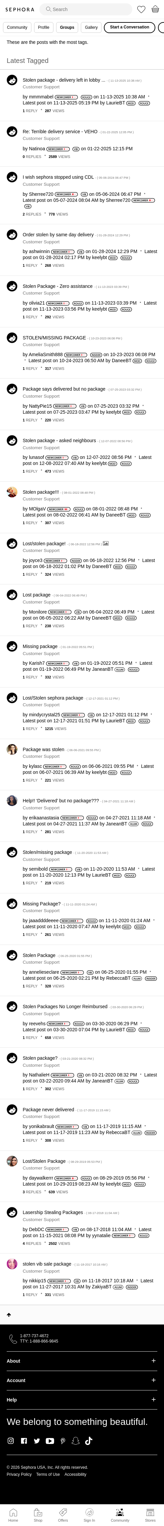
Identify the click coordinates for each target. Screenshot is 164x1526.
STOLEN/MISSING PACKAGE (72, 337)
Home (13, 1520)
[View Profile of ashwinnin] (39, 251)
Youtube (50, 1441)
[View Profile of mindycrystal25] (44, 714)
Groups (67, 27)
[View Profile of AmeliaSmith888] (46, 354)
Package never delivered (66, 1109)
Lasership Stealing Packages (71, 1212)
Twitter (37, 1441)
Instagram (11, 1441)
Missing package (58, 646)
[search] (85, 9)
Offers (63, 1520)
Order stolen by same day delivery (76, 234)
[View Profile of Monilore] (38, 612)
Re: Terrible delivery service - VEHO (78, 131)
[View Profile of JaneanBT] (103, 669)
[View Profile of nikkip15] (37, 1280)
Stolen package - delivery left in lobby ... (82, 80)
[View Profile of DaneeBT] (122, 360)
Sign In (89, 1515)
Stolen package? (58, 1058)
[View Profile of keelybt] (99, 257)
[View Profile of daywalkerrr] (41, 1178)
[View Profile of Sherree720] (41, 194)
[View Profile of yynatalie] (101, 1235)
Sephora (19, 9)
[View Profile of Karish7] (37, 663)
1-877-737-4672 (34, 1336)
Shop (38, 1520)
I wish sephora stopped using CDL (76, 177)
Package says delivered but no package (82, 389)
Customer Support (41, 86)
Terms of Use (48, 1474)
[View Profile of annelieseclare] (44, 972)
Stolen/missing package (65, 852)
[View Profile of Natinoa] (37, 148)
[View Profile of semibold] (38, 869)
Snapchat (75, 1441)
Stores (150, 1520)
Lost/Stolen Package (62, 1161)
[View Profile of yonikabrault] (41, 1126)
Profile (43, 27)
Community (120, 1520)
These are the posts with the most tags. (47, 42)
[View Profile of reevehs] (37, 1023)
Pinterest (63, 1441)
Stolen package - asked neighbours (77, 440)
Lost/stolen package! (63, 543)
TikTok (89, 1441)
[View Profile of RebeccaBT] (118, 978)
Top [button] (9, 1314)
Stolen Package (57, 955)
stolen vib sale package (65, 1264)
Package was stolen (62, 749)
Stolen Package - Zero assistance (76, 286)
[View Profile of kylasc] (35, 766)
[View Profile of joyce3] (35, 560)
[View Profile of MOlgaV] (37, 508)
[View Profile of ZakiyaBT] (102, 1286)
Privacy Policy (19, 1474)
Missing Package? (60, 903)
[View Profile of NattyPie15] (40, 406)
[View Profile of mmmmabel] (41, 96)
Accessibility (75, 1474)
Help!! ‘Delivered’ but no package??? (79, 800)
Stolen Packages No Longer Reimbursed (83, 1006)
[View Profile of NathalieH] (39, 1074)
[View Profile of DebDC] (36, 1229)
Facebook (24, 1441)
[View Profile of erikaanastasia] (44, 817)
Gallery (91, 27)
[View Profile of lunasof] (36, 457)
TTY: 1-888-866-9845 (39, 1341)
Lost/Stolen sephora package (71, 698)
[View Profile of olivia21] (37, 303)
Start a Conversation (129, 27)
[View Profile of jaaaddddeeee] (44, 920)
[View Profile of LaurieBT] (115, 102)
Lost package (55, 594)
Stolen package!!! (59, 492)
